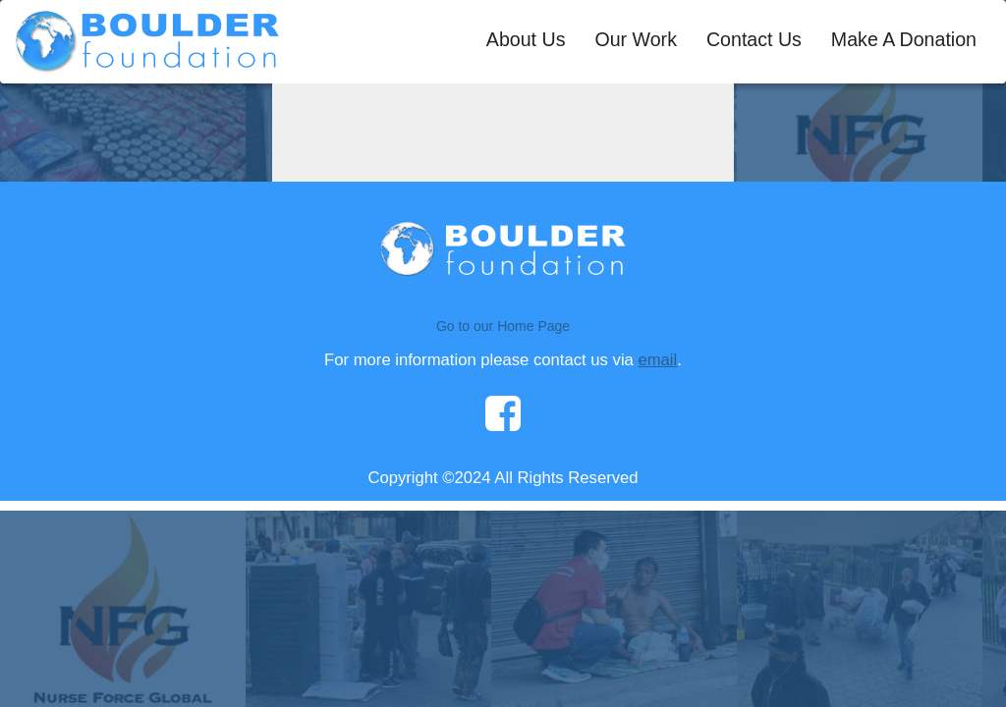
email (657, 360)
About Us (526, 39)
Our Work (635, 39)
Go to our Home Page (503, 326)
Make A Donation (904, 39)
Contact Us (754, 39)
